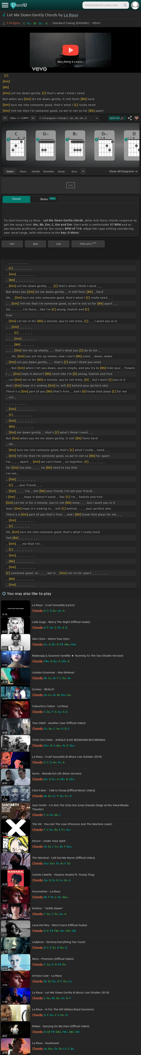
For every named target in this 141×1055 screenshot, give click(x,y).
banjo (61, 171)
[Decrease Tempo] (5, 118)
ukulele (36, 171)
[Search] (125, 5)
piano (23, 171)
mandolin (48, 171)
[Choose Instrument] (83, 171)
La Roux (71, 15)
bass (74, 171)
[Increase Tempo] (33, 118)
